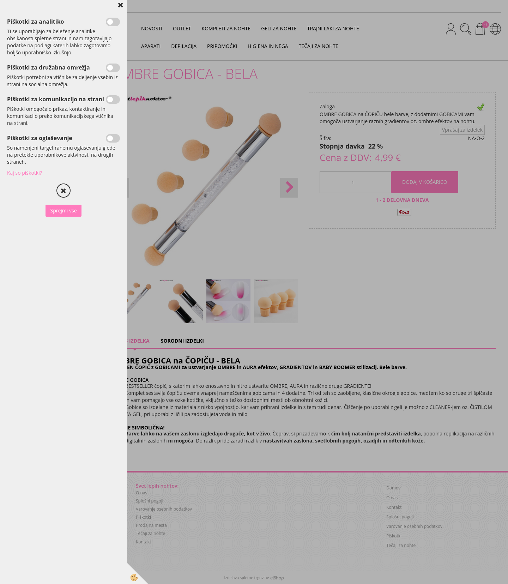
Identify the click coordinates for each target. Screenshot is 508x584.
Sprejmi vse (63, 210)
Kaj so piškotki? (24, 172)
